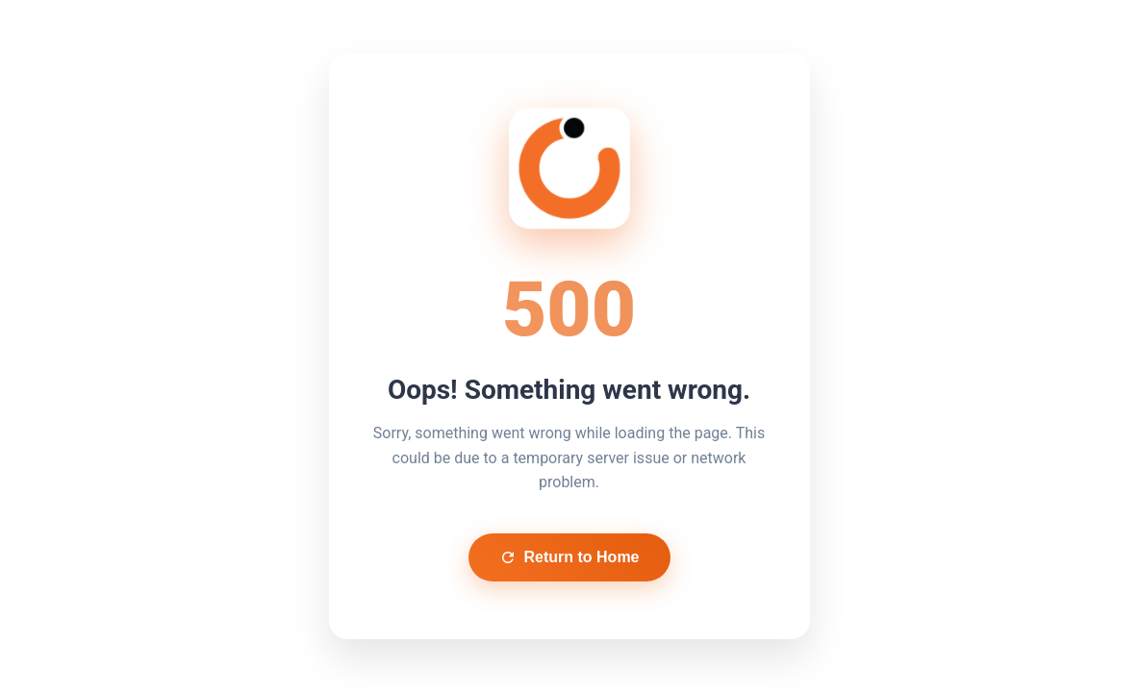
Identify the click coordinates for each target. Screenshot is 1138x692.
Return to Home (569, 557)
